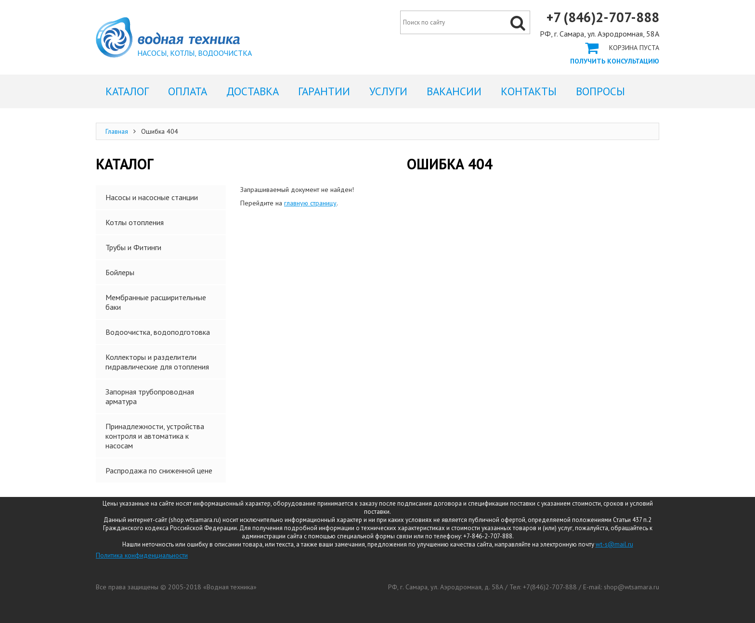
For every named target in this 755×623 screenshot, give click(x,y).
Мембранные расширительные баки (155, 302)
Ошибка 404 (168, 37)
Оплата (187, 91)
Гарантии (324, 91)
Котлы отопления (134, 222)
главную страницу (310, 203)
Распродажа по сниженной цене (158, 470)
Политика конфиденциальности (142, 555)
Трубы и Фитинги (133, 247)
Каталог (127, 91)
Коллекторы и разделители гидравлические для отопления (157, 361)
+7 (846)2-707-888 (603, 17)
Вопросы (600, 91)
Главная (116, 131)
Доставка (252, 91)
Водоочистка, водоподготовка (157, 332)
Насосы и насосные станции (151, 197)
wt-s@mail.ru (614, 544)
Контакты (529, 91)
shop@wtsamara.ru (631, 587)
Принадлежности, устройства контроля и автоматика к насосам (154, 435)
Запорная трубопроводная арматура (149, 396)
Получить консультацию (614, 61)
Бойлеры (119, 272)
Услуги (388, 91)
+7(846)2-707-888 (550, 587)
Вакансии (454, 91)
